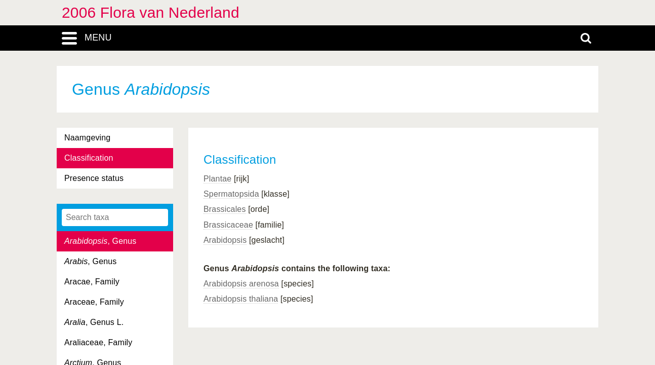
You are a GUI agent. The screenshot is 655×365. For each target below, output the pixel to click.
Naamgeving (87, 137)
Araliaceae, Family (98, 342)
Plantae (217, 178)
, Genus (100, 241)
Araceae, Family (94, 302)
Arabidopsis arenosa (241, 283)
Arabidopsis (225, 240)
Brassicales (224, 209)
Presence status (94, 178)
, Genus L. (94, 322)
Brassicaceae (228, 225)
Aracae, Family (91, 281)
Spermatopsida (231, 194)
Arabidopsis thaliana (240, 299)
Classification (88, 158)
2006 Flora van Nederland (150, 12)
